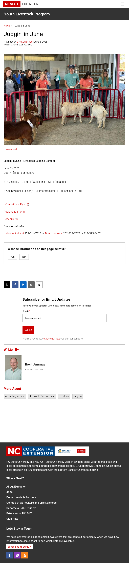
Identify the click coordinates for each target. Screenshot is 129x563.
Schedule (9, 219)
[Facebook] (9, 555)
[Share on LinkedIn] (23, 284)
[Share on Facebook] (15, 284)
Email (26, 311)
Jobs (9, 492)
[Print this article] (39, 284)
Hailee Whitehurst (14, 233)
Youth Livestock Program (27, 14)
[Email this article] (31, 284)
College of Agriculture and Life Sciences (31, 502)
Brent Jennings (25, 41)
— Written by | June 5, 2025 (25, 41)
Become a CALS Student (21, 508)
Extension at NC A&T (19, 513)
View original (11, 149)
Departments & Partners (21, 497)
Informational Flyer (15, 204)
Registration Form (14, 211)
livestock (64, 396)
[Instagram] (17, 555)
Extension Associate (34, 369)
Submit (28, 329)
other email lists (51, 338)
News (7, 25)
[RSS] (24, 555)
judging (78, 396)
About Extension (16, 486)
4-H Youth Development (42, 396)
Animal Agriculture (15, 396)
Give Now (12, 518)
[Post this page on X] (7, 284)
